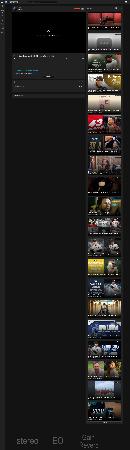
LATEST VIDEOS (7, 11)
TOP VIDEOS (7, 8)
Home (5, 6)
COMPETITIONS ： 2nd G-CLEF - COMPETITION (35, 70)
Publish (87, 85)
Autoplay (127, 8)
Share (38, 64)
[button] (126, 2)
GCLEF (27, 8)
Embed (73, 64)
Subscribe (81, 8)
